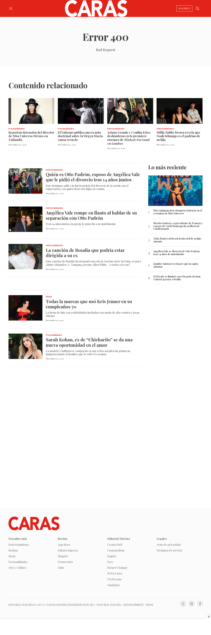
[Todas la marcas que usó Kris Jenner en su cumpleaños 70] (25, 308)
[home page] (96, 8)
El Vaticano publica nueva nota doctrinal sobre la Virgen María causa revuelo (80, 136)
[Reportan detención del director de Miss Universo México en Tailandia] (31, 111)
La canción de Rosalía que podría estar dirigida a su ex (85, 252)
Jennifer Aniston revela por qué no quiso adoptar (175, 265)
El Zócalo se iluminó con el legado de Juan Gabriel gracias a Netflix (176, 278)
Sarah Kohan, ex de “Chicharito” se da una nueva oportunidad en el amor (89, 342)
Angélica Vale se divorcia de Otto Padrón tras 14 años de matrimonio (176, 253)
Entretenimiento (115, 128)
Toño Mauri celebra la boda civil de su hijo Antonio (177, 240)
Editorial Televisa (118, 538)
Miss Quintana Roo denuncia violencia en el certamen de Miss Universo (177, 212)
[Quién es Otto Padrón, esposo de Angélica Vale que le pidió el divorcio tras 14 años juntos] (25, 181)
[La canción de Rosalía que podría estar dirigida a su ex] (25, 256)
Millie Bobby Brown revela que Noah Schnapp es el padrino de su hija (178, 136)
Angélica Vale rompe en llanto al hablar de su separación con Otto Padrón (91, 215)
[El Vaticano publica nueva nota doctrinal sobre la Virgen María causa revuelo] (81, 111)
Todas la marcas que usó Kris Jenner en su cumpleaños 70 (89, 304)
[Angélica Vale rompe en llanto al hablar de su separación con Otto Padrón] (25, 219)
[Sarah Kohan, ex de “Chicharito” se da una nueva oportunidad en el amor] (25, 346)
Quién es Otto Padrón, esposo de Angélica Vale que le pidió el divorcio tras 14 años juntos (93, 177)
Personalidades (16, 128)
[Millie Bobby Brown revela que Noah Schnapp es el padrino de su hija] (180, 111)
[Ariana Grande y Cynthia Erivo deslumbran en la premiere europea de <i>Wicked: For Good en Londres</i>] (130, 111)
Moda (49, 296)
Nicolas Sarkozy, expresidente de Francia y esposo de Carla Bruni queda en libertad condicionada (178, 226)
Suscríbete (184, 8)
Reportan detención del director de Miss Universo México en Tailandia (31, 136)
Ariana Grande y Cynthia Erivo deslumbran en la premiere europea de (128, 137)
